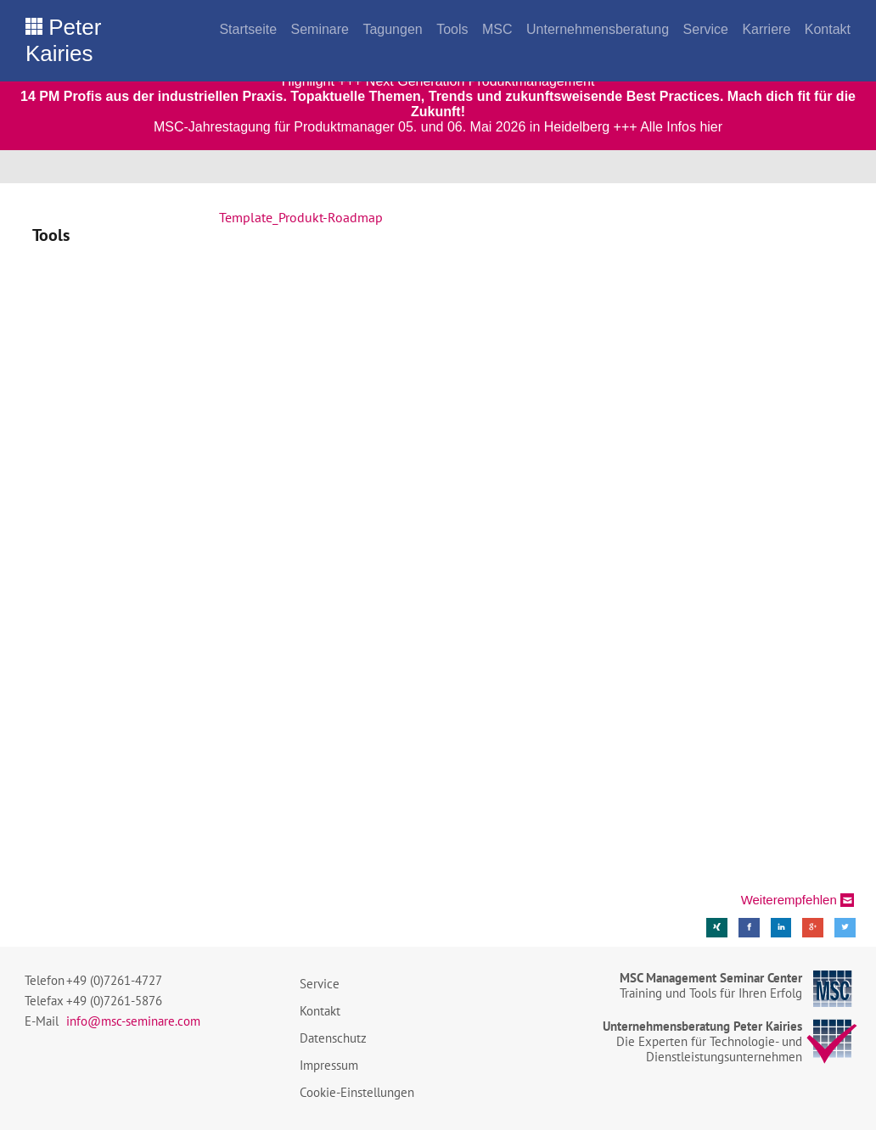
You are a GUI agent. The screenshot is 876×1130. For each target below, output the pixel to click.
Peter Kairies (63, 40)
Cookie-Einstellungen (357, 1092)
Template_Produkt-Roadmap (301, 217)
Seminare (319, 29)
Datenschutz (333, 1038)
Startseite (248, 29)
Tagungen (392, 29)
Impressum (329, 1065)
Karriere (766, 29)
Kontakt (828, 29)
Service (705, 29)
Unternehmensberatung (597, 29)
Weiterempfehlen (789, 899)
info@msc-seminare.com (133, 1021)
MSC (497, 29)
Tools (452, 29)
